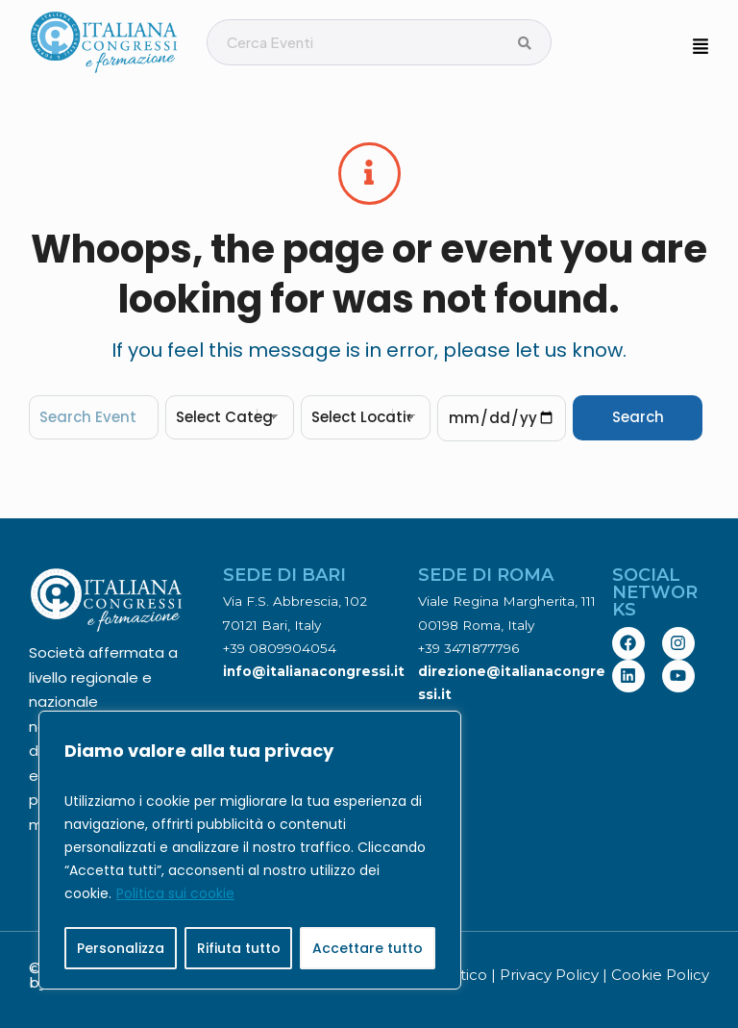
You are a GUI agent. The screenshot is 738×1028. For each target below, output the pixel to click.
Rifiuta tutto (239, 948)
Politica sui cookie (175, 893)
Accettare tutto (367, 948)
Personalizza (120, 948)
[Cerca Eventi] (525, 43)
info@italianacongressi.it (314, 671)
